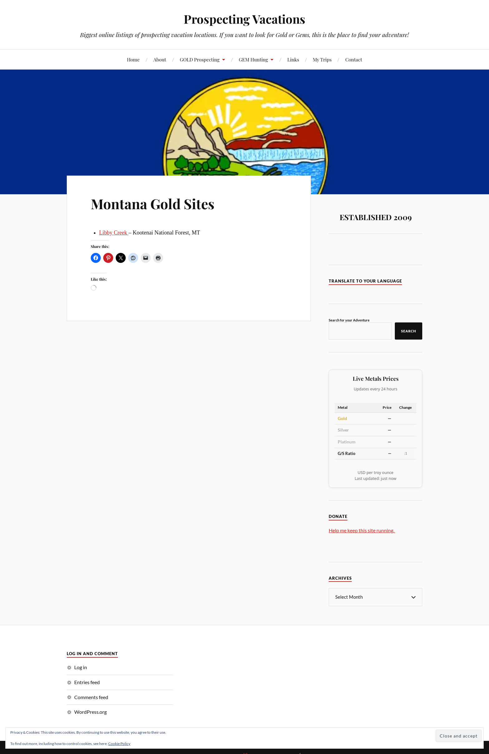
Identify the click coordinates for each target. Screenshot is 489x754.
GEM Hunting (253, 59)
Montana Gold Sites (152, 203)
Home (133, 59)
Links (293, 59)
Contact (353, 59)
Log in (80, 667)
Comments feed (91, 697)
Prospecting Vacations (244, 19)
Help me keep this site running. (362, 530)
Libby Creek (113, 233)
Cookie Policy (119, 743)
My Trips (322, 59)
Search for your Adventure (349, 320)
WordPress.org (90, 712)
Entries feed (87, 682)
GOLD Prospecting (200, 59)
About (159, 59)
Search (408, 331)
